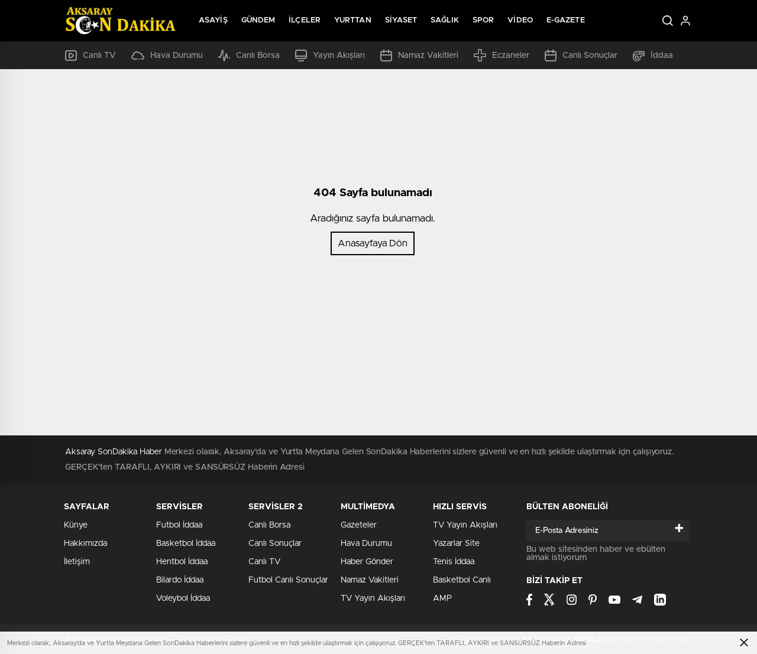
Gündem (258, 20)
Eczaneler (501, 55)
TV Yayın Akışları (373, 598)
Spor (483, 20)
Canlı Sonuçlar (581, 55)
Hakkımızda (85, 543)
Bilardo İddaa (179, 580)
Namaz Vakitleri (419, 55)
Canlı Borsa (249, 55)
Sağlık (445, 20)
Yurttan (352, 20)
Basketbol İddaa (185, 543)
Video (520, 20)
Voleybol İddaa (183, 598)
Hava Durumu (167, 55)
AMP (442, 598)
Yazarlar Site (456, 543)
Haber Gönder (367, 562)
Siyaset (401, 20)
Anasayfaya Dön (372, 243)
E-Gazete (565, 20)
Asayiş (213, 20)
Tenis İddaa (453, 562)
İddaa (653, 55)
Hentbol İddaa (182, 562)
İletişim (77, 562)
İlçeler (305, 20)
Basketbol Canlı (462, 580)
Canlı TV (90, 55)
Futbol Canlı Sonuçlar (288, 580)
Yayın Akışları (330, 55)
